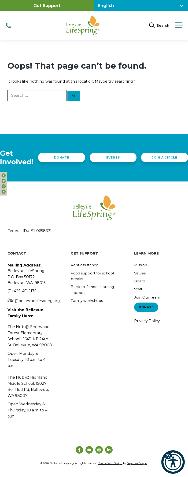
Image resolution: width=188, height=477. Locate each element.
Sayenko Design (137, 463)
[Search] (73, 96)
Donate (61, 157)
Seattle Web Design (110, 463)
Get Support (46, 5)
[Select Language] (141, 5)
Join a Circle (164, 157)
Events (113, 157)
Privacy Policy (147, 321)
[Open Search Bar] (159, 25)
